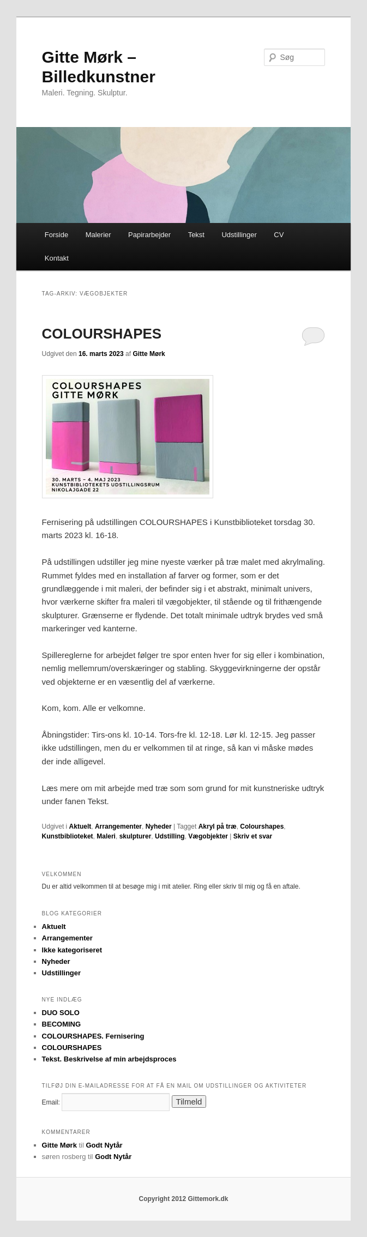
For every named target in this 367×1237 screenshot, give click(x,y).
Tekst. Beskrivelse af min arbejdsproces (109, 1059)
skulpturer (135, 836)
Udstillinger (238, 235)
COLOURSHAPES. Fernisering (93, 1036)
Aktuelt (80, 826)
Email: (51, 1102)
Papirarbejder (149, 235)
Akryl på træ (217, 826)
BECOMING (61, 1024)
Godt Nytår (104, 1145)
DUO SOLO (61, 1013)
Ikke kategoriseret (72, 950)
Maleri (106, 836)
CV (279, 235)
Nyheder (159, 826)
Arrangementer (118, 826)
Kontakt (57, 258)
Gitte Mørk (149, 354)
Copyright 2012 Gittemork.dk (183, 1199)
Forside (56, 235)
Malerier (98, 235)
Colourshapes (262, 826)
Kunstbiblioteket (67, 836)
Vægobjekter (208, 836)
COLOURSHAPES (102, 333)
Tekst (196, 235)
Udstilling (170, 836)
